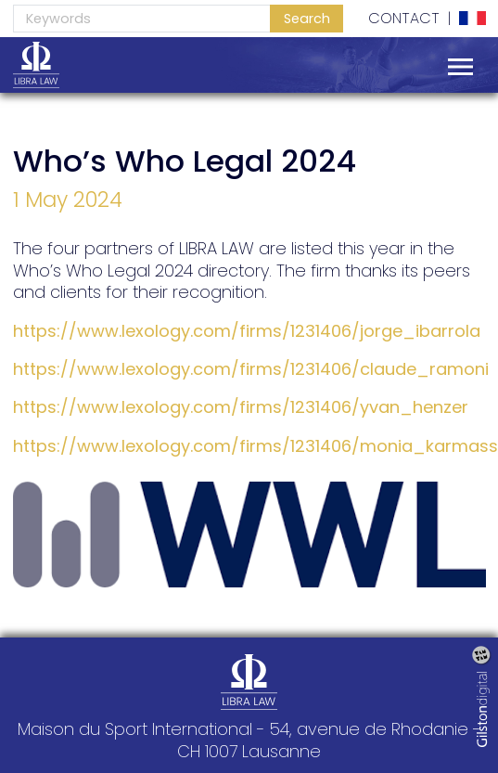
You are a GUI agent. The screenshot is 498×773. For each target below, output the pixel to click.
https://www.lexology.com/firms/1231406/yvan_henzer (240, 407)
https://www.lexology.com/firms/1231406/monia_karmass (255, 445)
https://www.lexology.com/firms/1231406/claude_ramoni (251, 368)
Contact (404, 18)
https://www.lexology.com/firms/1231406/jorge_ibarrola (246, 330)
